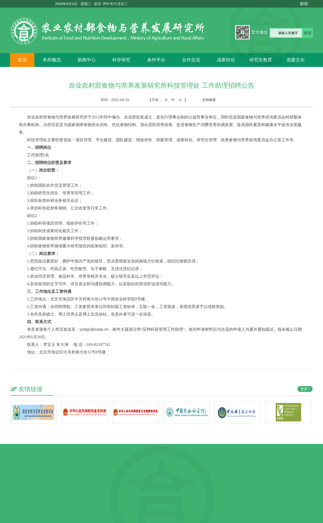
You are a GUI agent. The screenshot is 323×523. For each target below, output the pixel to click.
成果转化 (226, 59)
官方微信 (259, 32)
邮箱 (304, 4)
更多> (305, 389)
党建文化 (295, 59)
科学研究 (121, 59)
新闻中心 (86, 59)
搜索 (308, 33)
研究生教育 (260, 59)
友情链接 (30, 389)
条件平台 (156, 59)
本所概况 (52, 59)
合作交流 (191, 59)
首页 (22, 59)
